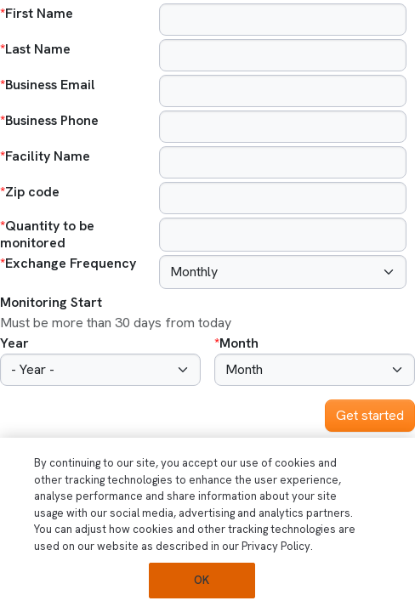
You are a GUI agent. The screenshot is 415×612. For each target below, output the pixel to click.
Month (239, 343)
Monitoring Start (51, 302)
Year (14, 343)
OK (201, 580)
